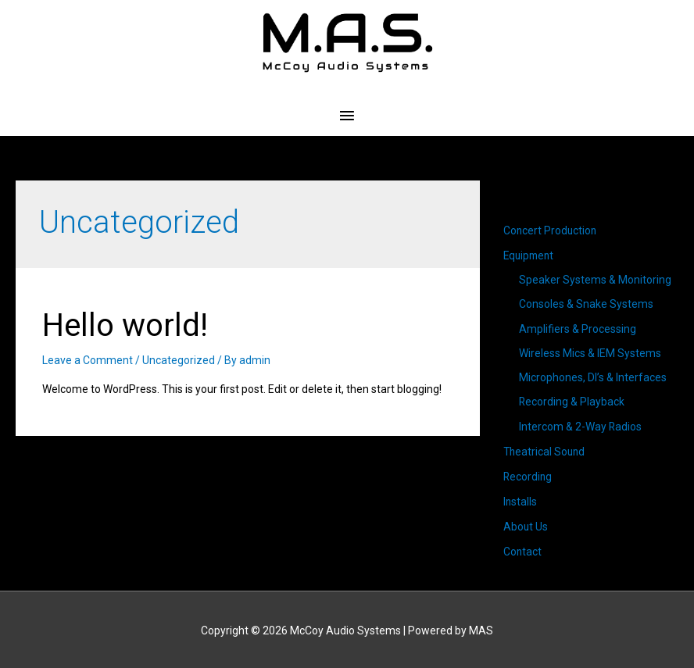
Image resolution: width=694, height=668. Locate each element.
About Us (526, 526)
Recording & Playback (572, 403)
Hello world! (125, 325)
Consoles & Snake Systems (586, 304)
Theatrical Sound (545, 452)
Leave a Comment (87, 360)
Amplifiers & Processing (577, 329)
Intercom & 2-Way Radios (580, 427)
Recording (528, 476)
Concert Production (551, 230)
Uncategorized (178, 360)
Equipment (530, 255)
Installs (520, 501)
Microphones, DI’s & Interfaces (593, 378)
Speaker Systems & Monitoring (595, 279)
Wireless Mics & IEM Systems (590, 354)
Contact (522, 551)
